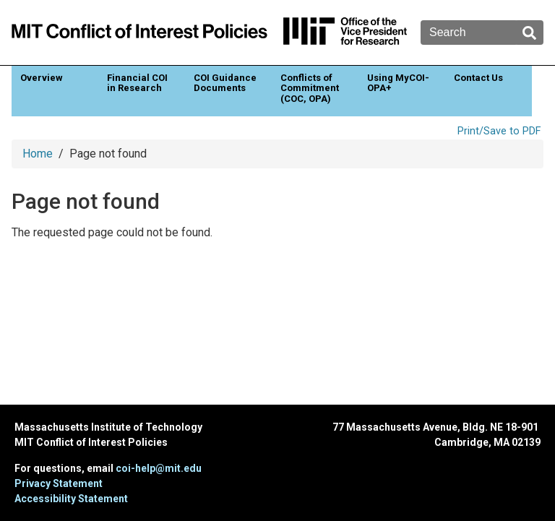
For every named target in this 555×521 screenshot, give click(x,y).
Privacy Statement (58, 483)
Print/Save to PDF (499, 131)
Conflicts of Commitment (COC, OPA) (309, 88)
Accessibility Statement (71, 498)
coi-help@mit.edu (159, 468)
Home (37, 153)
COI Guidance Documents (225, 82)
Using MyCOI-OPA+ (398, 82)
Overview (41, 77)
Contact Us (478, 77)
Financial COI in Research (137, 82)
